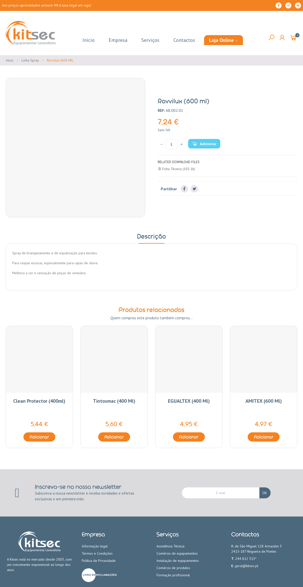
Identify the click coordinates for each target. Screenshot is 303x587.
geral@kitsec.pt (246, 566)
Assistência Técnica (170, 546)
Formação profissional (173, 575)
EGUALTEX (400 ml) (189, 401)
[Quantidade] (171, 144)
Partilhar (184, 189)
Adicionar (208, 143)
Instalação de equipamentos (177, 560)
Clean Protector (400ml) (39, 401)
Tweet (194, 189)
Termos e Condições (97, 553)
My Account (282, 37)
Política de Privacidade (99, 560)
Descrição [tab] (151, 236)
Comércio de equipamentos (177, 553)
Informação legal (95, 546)
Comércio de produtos (173, 568)
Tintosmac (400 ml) (114, 401)
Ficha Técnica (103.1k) (176, 169)
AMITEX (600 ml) (263, 401)
